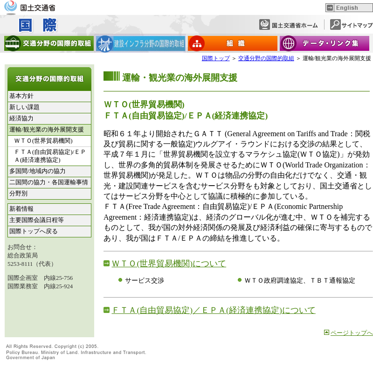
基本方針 (21, 96)
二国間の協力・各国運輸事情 (48, 182)
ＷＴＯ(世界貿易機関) (43, 141)
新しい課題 (24, 107)
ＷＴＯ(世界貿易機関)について (168, 263)
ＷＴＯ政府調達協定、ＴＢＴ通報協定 (299, 280)
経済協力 (21, 118)
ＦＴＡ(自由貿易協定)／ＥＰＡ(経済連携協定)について (213, 310)
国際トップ (216, 58)
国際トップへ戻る (33, 231)
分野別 (18, 193)
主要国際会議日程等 (36, 220)
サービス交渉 (144, 280)
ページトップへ (352, 333)
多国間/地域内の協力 (37, 171)
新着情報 (21, 209)
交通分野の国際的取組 (266, 58)
